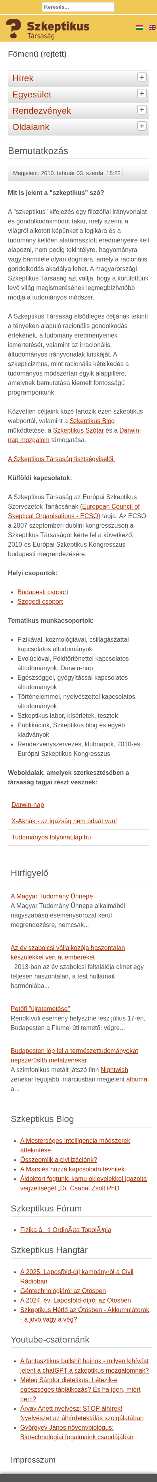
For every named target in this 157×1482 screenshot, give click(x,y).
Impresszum (33, 1459)
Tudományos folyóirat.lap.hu (51, 837)
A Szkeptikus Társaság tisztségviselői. (61, 459)
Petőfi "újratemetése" (40, 1008)
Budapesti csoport (42, 592)
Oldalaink (80, 126)
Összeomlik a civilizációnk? (58, 1159)
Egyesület (80, 94)
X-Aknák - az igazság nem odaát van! (64, 821)
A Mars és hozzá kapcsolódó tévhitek (72, 1169)
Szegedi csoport (40, 601)
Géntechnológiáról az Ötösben (63, 1290)
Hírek (80, 78)
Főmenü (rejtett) (37, 53)
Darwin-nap (27, 804)
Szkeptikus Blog (92, 421)
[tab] (143, 78)
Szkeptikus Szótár (78, 430)
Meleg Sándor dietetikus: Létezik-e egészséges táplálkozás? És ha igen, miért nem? (80, 1389)
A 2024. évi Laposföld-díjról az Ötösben (75, 1300)
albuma (136, 1079)
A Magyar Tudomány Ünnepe (52, 896)
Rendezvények (80, 110)
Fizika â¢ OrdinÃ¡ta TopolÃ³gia (65, 1229)
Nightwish (114, 1069)
